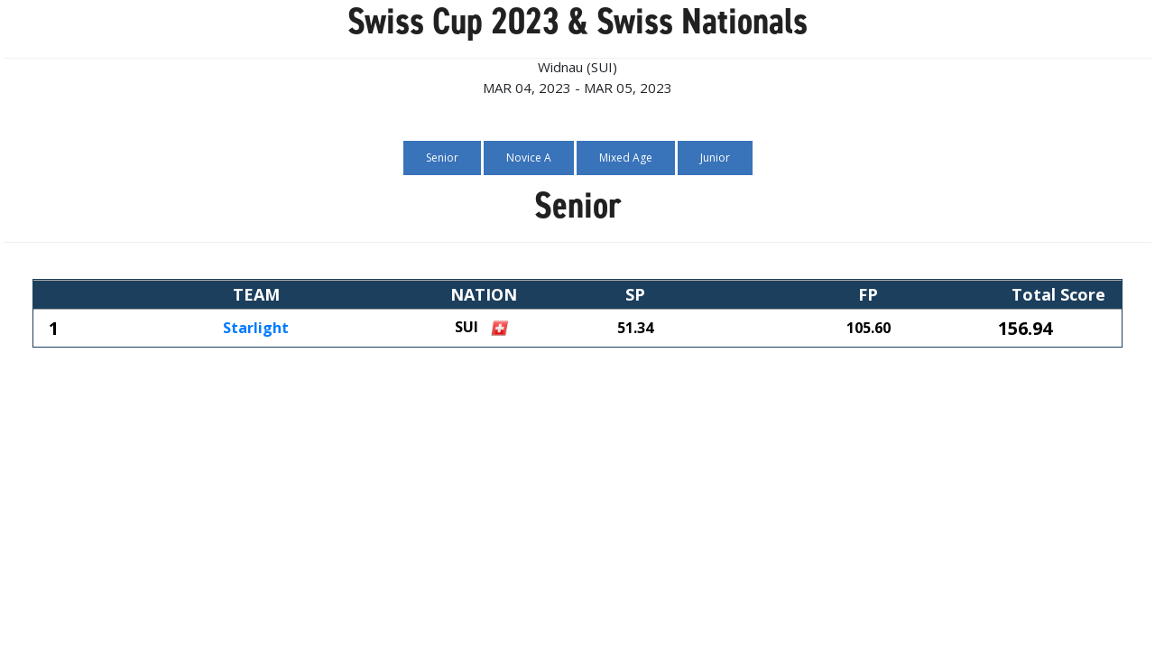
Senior (442, 157)
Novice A (528, 157)
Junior (715, 157)
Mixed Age (625, 157)
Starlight (256, 328)
